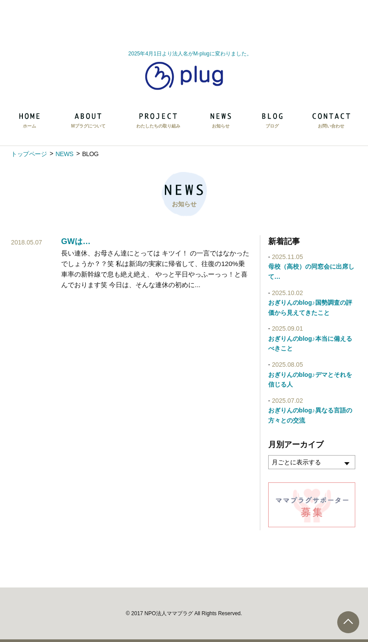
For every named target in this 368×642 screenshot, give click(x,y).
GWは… (76, 241)
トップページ (29, 153)
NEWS (64, 153)
